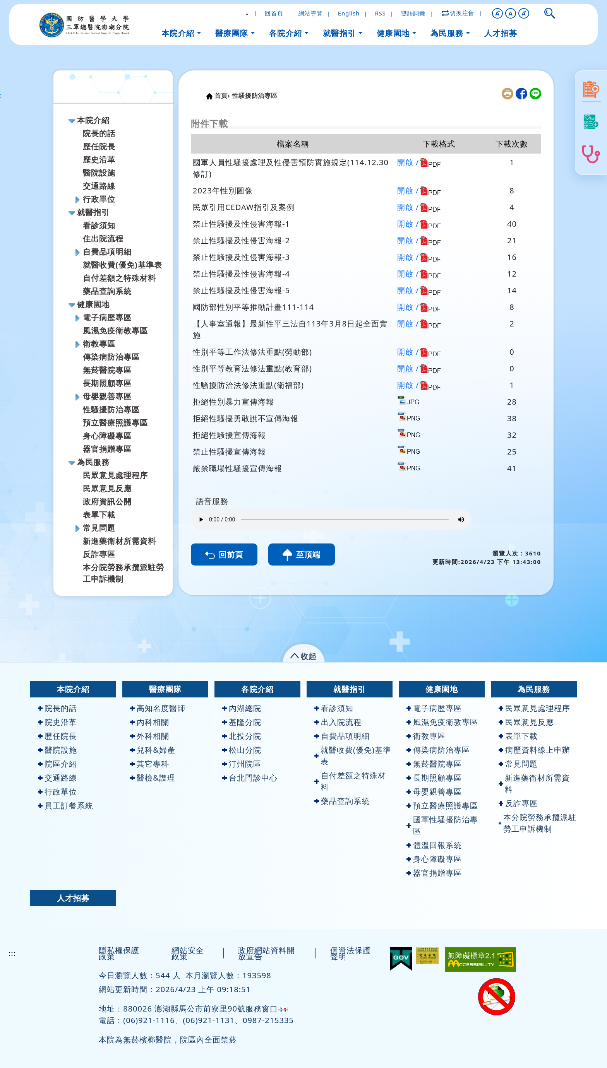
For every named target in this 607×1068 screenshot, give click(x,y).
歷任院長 (99, 146)
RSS (380, 13)
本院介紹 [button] (178, 33)
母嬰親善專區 (107, 396)
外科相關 (149, 736)
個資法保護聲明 (350, 953)
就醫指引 (93, 212)
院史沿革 (57, 722)
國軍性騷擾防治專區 (442, 825)
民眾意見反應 (107, 488)
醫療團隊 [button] (232, 33)
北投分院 (241, 736)
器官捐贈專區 (107, 449)
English (349, 13)
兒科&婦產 (152, 750)
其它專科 (149, 764)
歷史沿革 (99, 159)
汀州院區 (241, 764)
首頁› (222, 95)
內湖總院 (241, 708)
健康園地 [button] (393, 33)
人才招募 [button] (501, 33)
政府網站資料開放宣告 (266, 953)
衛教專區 (99, 343)
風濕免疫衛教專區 (115, 330)
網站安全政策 (187, 953)
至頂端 (302, 555)
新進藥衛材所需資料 (119, 541)
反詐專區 (99, 554)
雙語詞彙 (413, 13)
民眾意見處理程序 (115, 475)
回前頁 (224, 554)
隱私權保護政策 (119, 953)
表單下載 (99, 514)
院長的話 (99, 133)
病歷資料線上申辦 (534, 750)
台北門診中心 (250, 777)
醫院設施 (99, 172)
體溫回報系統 (434, 845)
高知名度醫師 (157, 708)
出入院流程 (338, 722)
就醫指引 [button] (339, 33)
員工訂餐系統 (65, 805)
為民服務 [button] (447, 33)
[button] (497, 13)
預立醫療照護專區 (115, 422)
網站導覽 (310, 13)
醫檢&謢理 (152, 777)
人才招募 (73, 898)
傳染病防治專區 (111, 357)
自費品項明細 (107, 251)
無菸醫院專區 (107, 370)
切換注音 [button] (458, 13)
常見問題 (99, 528)
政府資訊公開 (107, 501)
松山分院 (241, 750)
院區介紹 (57, 764)
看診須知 (99, 225)
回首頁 (274, 13)
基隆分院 (241, 722)
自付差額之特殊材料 (119, 278)
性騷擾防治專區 (111, 409)
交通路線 (99, 186)
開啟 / (408, 162)
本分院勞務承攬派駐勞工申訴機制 (537, 823)
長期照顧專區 (107, 383)
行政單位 (99, 199)
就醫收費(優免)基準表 (122, 265)
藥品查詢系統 (107, 291)
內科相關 (149, 722)
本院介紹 (93, 120)
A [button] (510, 13)
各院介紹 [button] (285, 33)
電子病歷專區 (107, 317)
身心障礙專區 (107, 436)
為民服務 (93, 462)
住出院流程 (103, 238)
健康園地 (93, 304)
